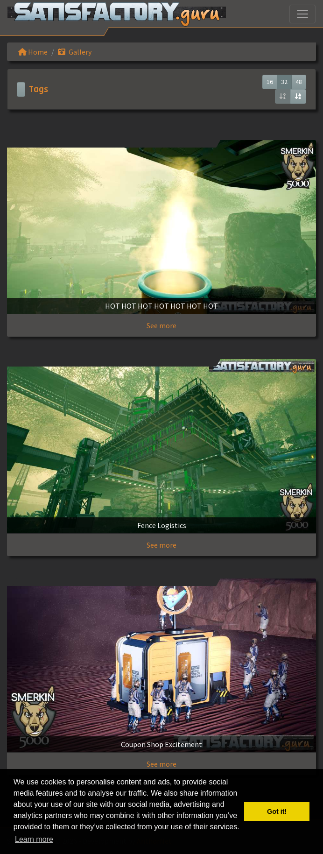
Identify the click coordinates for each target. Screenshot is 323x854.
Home (33, 52)
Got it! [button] (277, 811)
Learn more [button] (34, 839)
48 (298, 82)
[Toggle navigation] (302, 14)
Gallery (74, 52)
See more (161, 325)
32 (284, 82)
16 (270, 82)
